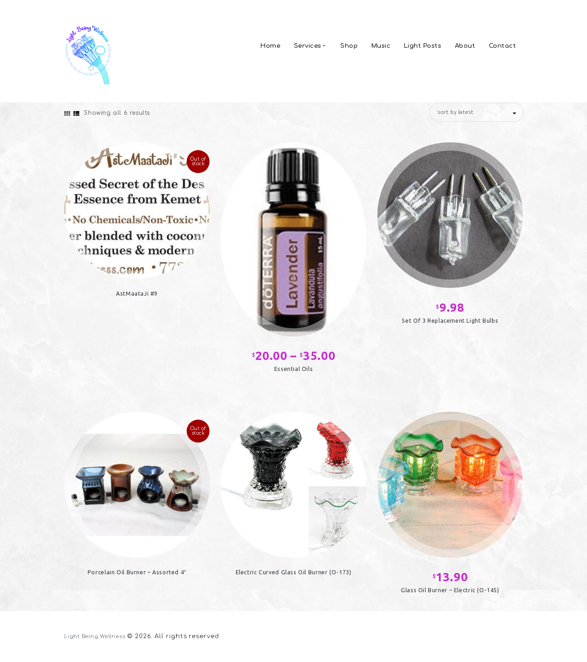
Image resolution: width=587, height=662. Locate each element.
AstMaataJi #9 (137, 295)
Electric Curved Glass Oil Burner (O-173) (293, 574)
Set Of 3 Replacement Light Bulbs (450, 322)
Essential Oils (293, 371)
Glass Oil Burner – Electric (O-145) (450, 592)
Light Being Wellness (100, 637)
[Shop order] (471, 112)
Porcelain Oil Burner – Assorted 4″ (137, 574)
